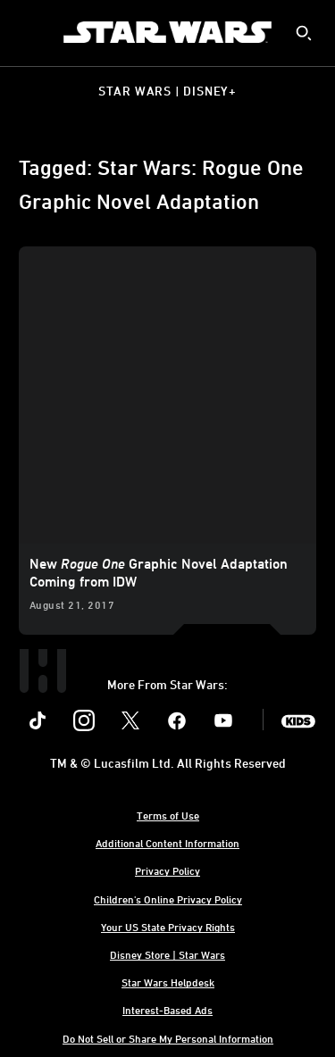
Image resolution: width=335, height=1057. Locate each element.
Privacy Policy (167, 870)
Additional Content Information (167, 842)
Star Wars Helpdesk (167, 982)
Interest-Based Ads (167, 1009)
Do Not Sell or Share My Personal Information (168, 1038)
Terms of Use (168, 815)
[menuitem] (28, 32)
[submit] (304, 33)
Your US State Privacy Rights (168, 926)
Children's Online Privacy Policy (168, 899)
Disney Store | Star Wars (167, 954)
